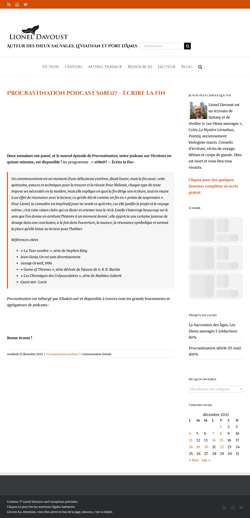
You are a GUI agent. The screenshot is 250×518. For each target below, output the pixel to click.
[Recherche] (187, 46)
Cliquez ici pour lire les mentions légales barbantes (41, 506)
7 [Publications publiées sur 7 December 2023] (213, 433)
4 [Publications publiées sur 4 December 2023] (190, 433)
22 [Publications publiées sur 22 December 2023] (222, 447)
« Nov (194, 460)
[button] (200, 66)
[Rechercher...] (162, 46)
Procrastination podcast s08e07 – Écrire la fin (86, 93)
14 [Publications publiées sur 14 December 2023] (214, 440)
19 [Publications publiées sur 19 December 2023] (198, 447)
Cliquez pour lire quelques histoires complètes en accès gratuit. (213, 186)
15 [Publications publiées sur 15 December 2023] (221, 440)
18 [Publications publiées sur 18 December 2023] (191, 447)
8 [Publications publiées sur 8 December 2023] (221, 433)
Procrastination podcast (62, 354)
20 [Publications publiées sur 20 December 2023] (206, 447)
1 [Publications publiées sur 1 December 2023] (220, 427)
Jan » (206, 460)
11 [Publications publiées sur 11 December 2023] (190, 440)
